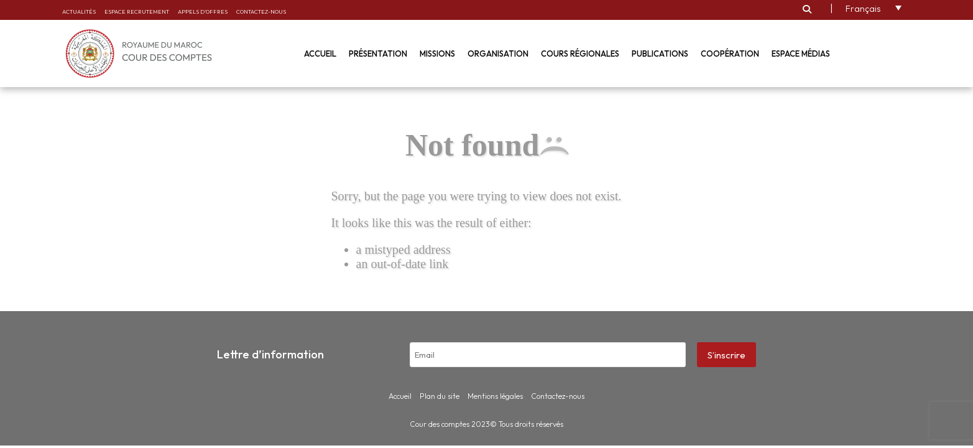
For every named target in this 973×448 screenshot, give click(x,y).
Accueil (320, 53)
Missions (437, 53)
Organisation (498, 53)
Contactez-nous (261, 11)
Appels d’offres (203, 11)
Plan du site (439, 396)
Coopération (730, 53)
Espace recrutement (136, 11)
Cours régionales (580, 53)
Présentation (378, 53)
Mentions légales (495, 396)
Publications (660, 53)
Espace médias (801, 53)
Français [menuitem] (863, 8)
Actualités (79, 11)
